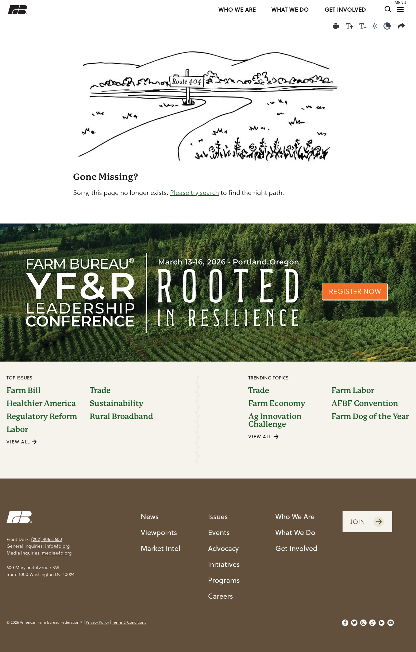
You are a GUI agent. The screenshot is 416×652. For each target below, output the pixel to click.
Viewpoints (159, 532)
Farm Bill (23, 390)
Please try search (194, 192)
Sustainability (116, 403)
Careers (220, 596)
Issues (218, 516)
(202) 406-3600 (46, 539)
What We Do (295, 532)
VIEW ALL (21, 442)
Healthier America (41, 403)
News (150, 516)
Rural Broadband (121, 416)
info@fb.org (57, 546)
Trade (100, 390)
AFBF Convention (365, 403)
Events (219, 532)
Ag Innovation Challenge (275, 420)
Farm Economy (276, 403)
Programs (224, 580)
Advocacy (223, 548)
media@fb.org (57, 553)
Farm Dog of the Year (370, 417)
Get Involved (296, 548)
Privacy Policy (97, 622)
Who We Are (295, 516)
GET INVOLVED (345, 9)
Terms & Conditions (129, 622)
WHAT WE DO (290, 9)
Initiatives (224, 564)
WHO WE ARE (237, 9)
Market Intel (160, 548)
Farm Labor (353, 390)
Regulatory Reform (41, 416)
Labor (17, 429)
